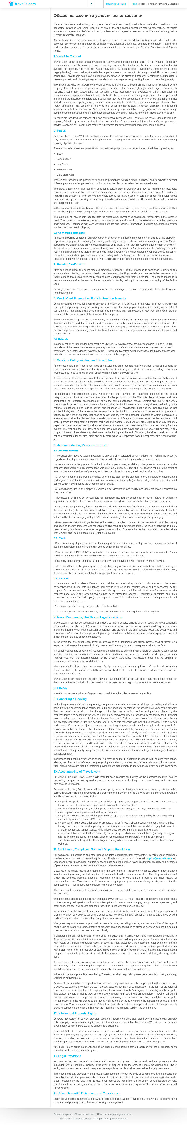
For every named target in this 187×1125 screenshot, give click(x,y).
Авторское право (62, 1114)
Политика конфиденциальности (114, 1114)
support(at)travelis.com (159, 858)
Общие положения (84, 1114)
